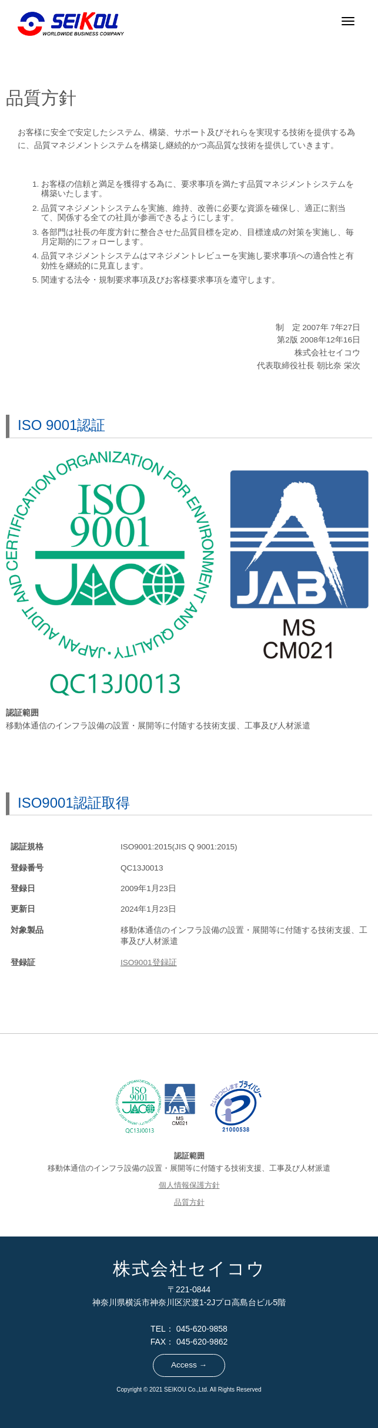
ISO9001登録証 (149, 962)
